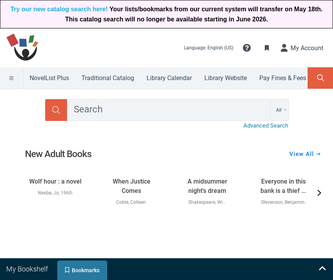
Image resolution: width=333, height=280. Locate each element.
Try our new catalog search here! (59, 9)
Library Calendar (169, 78)
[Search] (56, 110)
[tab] (28, 269)
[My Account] (302, 48)
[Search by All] (281, 110)
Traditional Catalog (107, 78)
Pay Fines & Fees (282, 78)
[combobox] (168, 110)
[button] (247, 48)
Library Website (225, 78)
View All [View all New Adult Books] (305, 154)
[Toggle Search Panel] (320, 78)
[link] (55, 183)
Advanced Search (265, 125)
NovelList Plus (49, 78)
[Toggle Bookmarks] (267, 48)
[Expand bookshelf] (322, 269)
